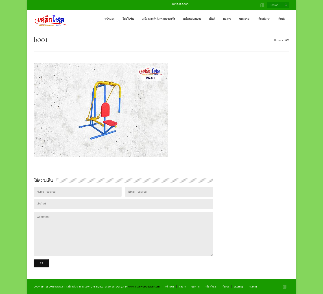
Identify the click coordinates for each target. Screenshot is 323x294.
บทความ (244, 19)
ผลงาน (227, 19)
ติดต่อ (281, 19)
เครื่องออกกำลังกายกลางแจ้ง (158, 19)
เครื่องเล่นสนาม (192, 19)
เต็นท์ (212, 19)
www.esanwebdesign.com (144, 286)
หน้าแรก (109, 19)
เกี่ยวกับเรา (264, 19)
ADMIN (253, 286)
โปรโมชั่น (128, 19)
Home (278, 40)
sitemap (239, 286)
